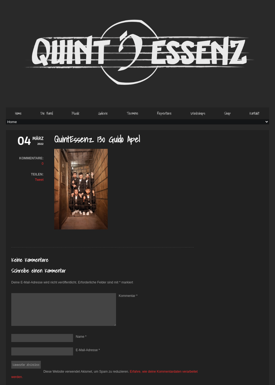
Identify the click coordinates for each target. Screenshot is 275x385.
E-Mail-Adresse (88, 350)
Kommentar (128, 296)
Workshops (197, 113)
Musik (75, 113)
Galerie (103, 113)
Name (81, 337)
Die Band (47, 113)
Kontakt (254, 113)
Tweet (39, 180)
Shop (227, 113)
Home (18, 113)
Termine (132, 113)
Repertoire (164, 113)
